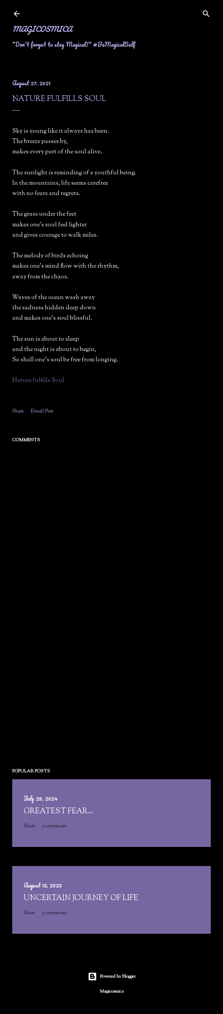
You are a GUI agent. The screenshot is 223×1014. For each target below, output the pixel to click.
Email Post (42, 411)
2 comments (54, 826)
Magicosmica (42, 29)
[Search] (206, 13)
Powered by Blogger (112, 976)
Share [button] (18, 411)
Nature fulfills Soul (38, 380)
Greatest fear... (59, 811)
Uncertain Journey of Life (81, 898)
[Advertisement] (111, 695)
